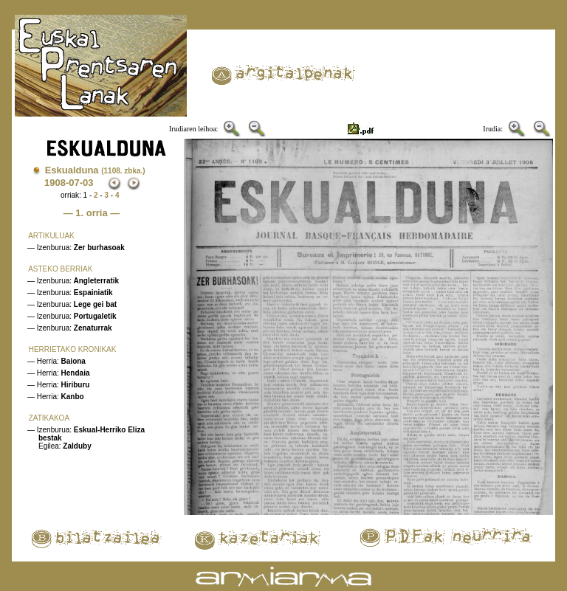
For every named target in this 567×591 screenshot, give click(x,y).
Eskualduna (95, 170)
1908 (55, 182)
